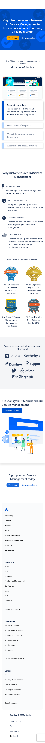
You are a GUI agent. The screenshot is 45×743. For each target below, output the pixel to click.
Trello (7, 596)
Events (8, 525)
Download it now (12, 410)
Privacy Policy (15, 721)
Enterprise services (12, 694)
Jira (6, 571)
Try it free (13, 38)
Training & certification (14, 680)
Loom (7, 591)
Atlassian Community (13, 635)
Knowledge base (11, 640)
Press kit (8, 545)
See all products (12, 609)
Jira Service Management (15, 581)
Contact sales (29, 38)
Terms (12, 726)
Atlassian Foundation (14, 540)
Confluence (9, 586)
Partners (8, 675)
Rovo (7, 566)
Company (9, 516)
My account (9, 650)
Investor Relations (12, 535)
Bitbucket (8, 601)
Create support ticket (14, 659)
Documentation (11, 685)
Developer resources (13, 689)
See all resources (12, 703)
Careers (8, 521)
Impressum (14, 731)
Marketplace (10, 645)
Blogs (7, 530)
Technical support (12, 625)
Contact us (9, 550)
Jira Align (8, 576)
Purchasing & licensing (14, 630)
